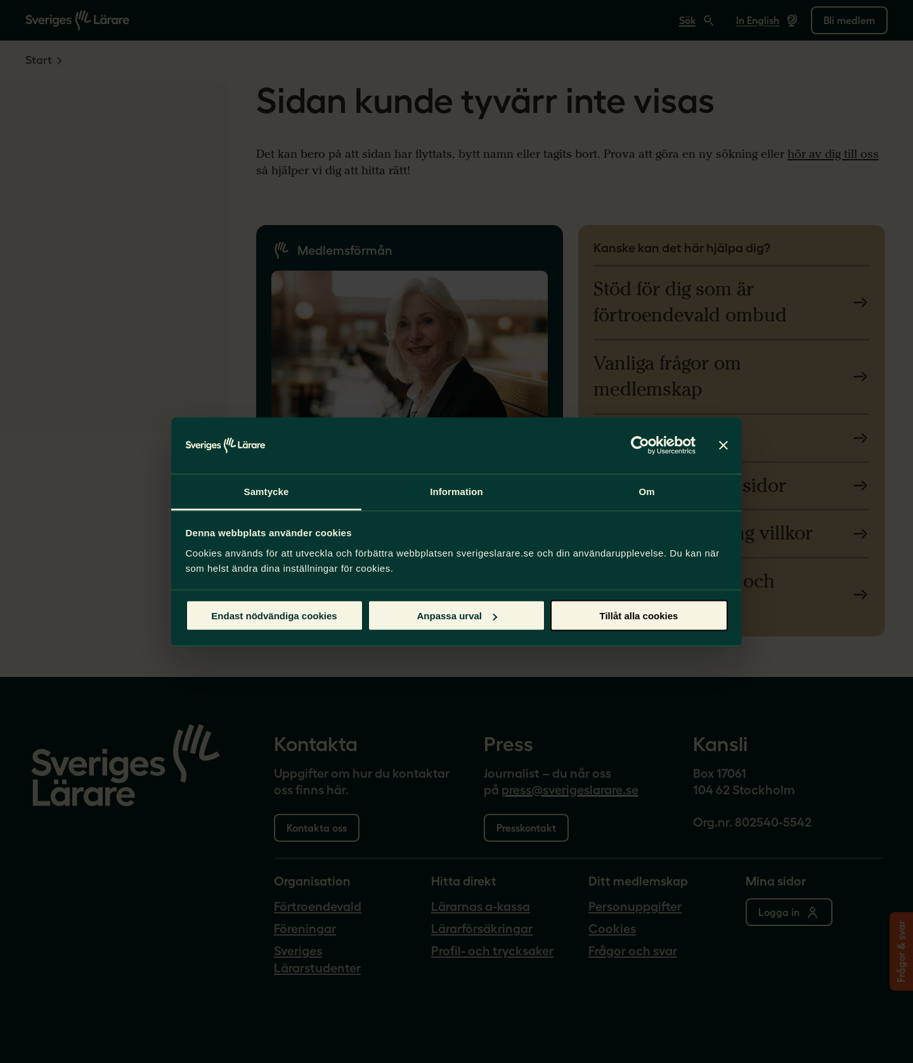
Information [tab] (456, 491)
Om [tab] (646, 491)
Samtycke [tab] (266, 491)
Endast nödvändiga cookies (274, 615)
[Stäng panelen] (723, 446)
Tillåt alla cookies (639, 615)
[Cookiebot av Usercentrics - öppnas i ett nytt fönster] (640, 445)
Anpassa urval (457, 615)
